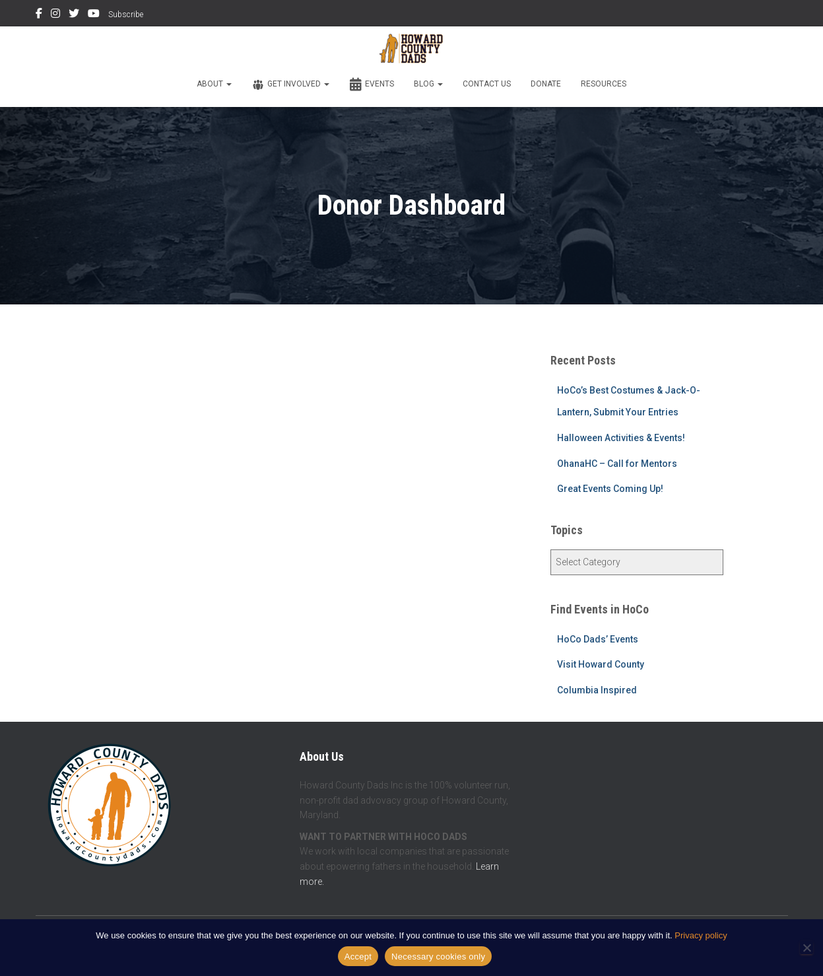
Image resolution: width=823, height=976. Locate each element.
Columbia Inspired (597, 690)
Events (371, 84)
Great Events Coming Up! (610, 488)
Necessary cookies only (438, 956)
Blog (428, 83)
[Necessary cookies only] (806, 947)
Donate (546, 83)
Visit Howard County (600, 664)
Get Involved (290, 84)
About (214, 83)
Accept (358, 956)
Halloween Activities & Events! (621, 438)
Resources (603, 83)
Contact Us (487, 83)
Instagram (55, 15)
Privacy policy (701, 935)
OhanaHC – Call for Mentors (617, 463)
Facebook (39, 15)
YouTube (94, 15)
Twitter (74, 15)
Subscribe (125, 14)
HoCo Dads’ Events (597, 639)
